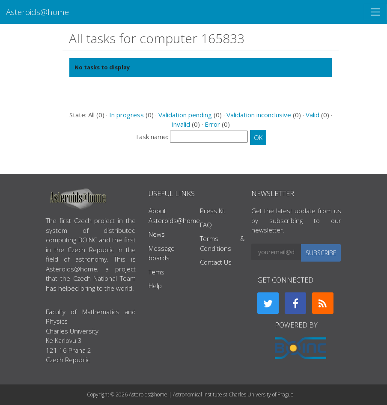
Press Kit (213, 210)
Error (212, 124)
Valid (312, 114)
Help (155, 285)
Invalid (180, 124)
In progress (126, 114)
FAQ (206, 224)
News (157, 234)
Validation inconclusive (258, 114)
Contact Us (216, 262)
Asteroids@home (37, 11)
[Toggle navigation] (375, 12)
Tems (156, 272)
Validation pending (185, 114)
